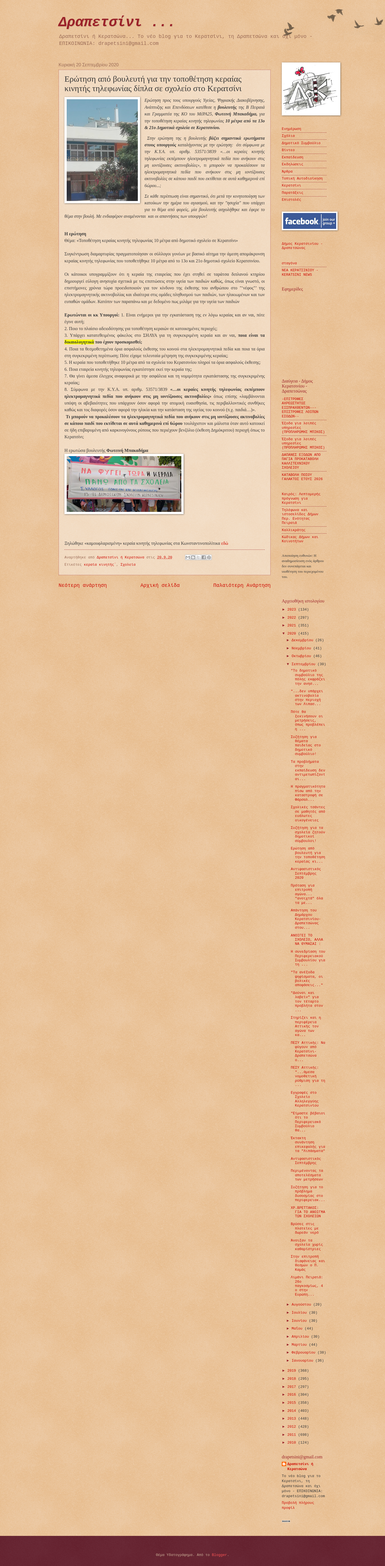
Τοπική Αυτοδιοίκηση (302, 178)
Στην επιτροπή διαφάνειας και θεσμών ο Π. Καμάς (308, 1263)
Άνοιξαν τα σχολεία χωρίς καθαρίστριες (307, 1244)
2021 (292, 625)
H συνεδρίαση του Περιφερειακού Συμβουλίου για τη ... (308, 958)
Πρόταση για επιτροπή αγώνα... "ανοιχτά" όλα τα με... (307, 894)
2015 (292, 1403)
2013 (292, 1419)
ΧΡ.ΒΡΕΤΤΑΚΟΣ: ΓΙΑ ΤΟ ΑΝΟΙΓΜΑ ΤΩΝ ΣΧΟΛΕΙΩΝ (308, 1212)
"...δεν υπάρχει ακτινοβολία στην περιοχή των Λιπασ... (307, 697)
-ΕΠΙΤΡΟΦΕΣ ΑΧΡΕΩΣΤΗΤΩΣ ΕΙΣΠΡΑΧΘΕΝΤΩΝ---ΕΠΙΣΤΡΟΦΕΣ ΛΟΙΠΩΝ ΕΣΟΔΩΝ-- (300, 407)
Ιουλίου (300, 1313)
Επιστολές (291, 200)
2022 (292, 618)
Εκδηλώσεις (292, 164)
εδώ (224, 543)
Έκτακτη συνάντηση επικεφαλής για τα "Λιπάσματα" (308, 1144)
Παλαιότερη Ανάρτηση (242, 585)
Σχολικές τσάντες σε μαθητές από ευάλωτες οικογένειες (308, 813)
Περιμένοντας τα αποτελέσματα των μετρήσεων (307, 1175)
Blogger (219, 1555)
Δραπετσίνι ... (117, 22)
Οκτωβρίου (302, 656)
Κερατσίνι (291, 185)
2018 (292, 1379)
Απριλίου (301, 1337)
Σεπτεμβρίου (304, 664)
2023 (292, 609)
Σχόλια (288, 136)
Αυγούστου (302, 1305)
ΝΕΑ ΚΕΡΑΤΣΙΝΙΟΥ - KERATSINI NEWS (300, 272)
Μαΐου (298, 1329)
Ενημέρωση (291, 129)
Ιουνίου (300, 1321)
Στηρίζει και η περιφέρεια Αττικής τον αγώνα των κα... (306, 1026)
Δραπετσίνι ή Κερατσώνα (300, 1466)
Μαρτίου (300, 1345)
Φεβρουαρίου (304, 1352)
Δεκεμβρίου (303, 640)
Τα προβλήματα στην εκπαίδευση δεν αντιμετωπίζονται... (308, 770)
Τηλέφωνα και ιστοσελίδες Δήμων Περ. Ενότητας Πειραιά (300, 516)
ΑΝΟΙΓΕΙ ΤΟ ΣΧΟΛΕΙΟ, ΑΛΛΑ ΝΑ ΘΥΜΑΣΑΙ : (307, 939)
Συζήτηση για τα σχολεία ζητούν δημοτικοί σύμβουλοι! (308, 834)
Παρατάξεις (292, 193)
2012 (292, 1427)
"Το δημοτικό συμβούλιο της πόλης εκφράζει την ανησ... (308, 677)
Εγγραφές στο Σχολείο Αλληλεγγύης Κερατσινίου (305, 1099)
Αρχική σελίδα (160, 585)
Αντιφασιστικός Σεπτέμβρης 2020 (306, 873)
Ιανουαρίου (303, 1361)
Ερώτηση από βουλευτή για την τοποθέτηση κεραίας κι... (308, 854)
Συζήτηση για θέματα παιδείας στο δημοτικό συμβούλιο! (306, 745)
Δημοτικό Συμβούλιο (301, 143)
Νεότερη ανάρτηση (83, 585)
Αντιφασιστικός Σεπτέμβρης (306, 1161)
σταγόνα (289, 263)
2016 (292, 1395)
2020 (292, 633)
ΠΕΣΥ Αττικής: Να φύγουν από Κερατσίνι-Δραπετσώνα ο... (308, 1051)
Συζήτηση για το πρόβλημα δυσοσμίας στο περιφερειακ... (308, 1193)
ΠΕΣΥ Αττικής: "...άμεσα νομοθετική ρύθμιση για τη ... (308, 1076)
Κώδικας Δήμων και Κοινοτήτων (300, 539)
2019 (292, 1371)
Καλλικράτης (293, 530)
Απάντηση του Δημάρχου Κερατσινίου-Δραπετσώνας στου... (306, 919)
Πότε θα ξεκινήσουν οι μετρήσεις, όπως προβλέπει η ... (308, 720)
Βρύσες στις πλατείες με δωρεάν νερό (305, 1228)
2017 (292, 1387)
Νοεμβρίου (302, 648)
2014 (292, 1411)
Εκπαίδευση (292, 157)
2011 (292, 1435)
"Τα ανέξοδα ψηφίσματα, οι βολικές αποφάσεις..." (307, 978)
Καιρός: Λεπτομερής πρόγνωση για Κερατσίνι (301, 498)
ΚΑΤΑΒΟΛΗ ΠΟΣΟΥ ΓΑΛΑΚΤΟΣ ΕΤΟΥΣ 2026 (302, 477)
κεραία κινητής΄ (100, 565)
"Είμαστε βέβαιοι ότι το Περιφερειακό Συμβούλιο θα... (308, 1122)
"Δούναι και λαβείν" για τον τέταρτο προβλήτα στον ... (307, 1001)
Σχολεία (128, 565)
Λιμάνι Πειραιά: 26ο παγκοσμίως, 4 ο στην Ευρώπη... (307, 1286)
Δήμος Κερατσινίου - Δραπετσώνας (302, 246)
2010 (292, 1443)
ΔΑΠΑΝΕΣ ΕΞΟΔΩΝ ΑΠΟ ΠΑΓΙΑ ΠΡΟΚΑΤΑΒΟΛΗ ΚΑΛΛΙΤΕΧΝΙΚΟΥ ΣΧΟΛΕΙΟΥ (301, 461)
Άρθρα (287, 172)
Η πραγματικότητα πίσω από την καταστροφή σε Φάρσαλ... (308, 793)
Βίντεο (288, 150)
